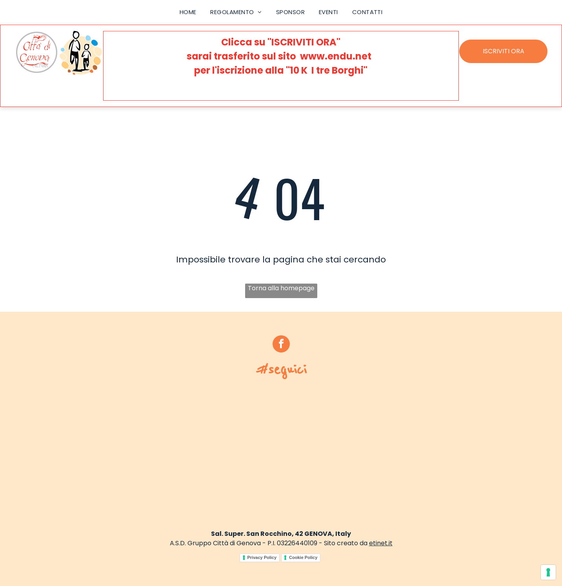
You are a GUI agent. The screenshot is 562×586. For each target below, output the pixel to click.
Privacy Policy (262, 557)
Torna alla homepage (281, 288)
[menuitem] (188, 12)
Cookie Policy (303, 557)
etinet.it (381, 543)
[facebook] (281, 344)
